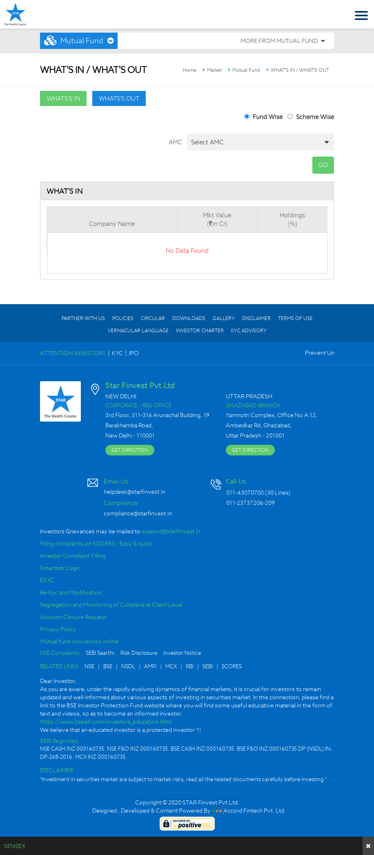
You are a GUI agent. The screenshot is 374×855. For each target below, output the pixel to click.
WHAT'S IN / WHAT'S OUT (300, 70)
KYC (117, 353)
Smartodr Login (60, 568)
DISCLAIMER (256, 318)
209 (270, 502)
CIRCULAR (153, 318)
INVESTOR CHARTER (200, 330)
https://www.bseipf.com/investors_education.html (106, 721)
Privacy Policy (58, 629)
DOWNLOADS (188, 318)
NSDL (128, 666)
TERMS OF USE (295, 318)
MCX (171, 666)
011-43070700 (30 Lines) (258, 492)
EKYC (47, 580)
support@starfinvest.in (171, 531)
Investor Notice (182, 653)
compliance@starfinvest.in (138, 513)
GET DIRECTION (129, 450)
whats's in (63, 98)
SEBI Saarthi (100, 653)
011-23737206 (244, 502)
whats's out (119, 98)
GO (323, 165)
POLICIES (123, 318)
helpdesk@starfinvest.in (134, 491)
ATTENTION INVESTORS (73, 353)
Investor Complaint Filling (73, 555)
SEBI (208, 666)
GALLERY (224, 318)
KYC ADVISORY (249, 330)
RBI (190, 666)
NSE (89, 666)
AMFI (150, 666)
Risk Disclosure (138, 653)
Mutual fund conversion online (79, 641)
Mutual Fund (246, 70)
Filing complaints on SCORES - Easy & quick (96, 543)
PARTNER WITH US (83, 318)
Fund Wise (268, 117)
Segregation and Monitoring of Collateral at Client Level (111, 604)
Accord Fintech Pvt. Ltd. (254, 810)
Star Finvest (15, 14)
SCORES (232, 666)
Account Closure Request (73, 617)
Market (214, 70)
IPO (134, 353)
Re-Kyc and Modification (71, 592)
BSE (107, 666)
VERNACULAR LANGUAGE (138, 330)
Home (189, 70)
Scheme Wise (315, 117)
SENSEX (14, 846)
